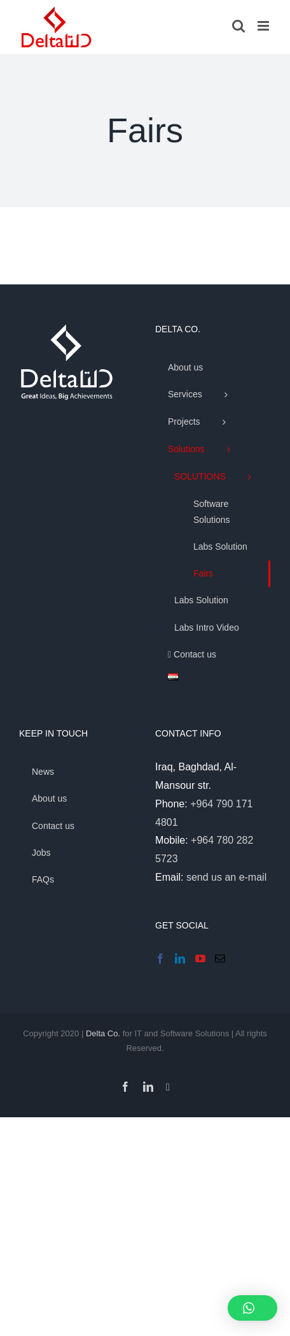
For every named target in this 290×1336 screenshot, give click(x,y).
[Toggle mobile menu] (264, 26)
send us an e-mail (226, 877)
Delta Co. (103, 1033)
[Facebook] (160, 958)
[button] (252, 1308)
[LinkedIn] (180, 958)
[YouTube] (200, 958)
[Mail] (220, 958)
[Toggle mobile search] (238, 26)
